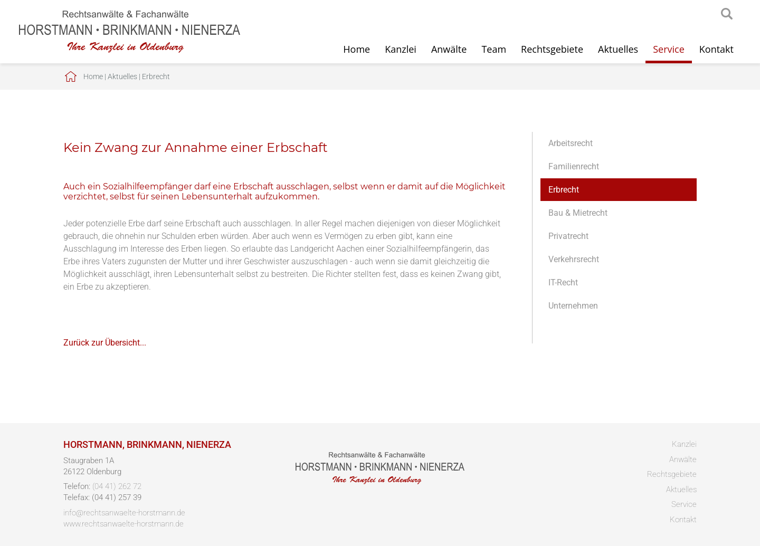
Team (493, 49)
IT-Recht (563, 282)
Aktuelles (618, 49)
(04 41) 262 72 (116, 486)
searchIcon (726, 14)
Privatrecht (568, 236)
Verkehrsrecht (573, 259)
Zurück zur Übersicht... (104, 343)
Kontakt (716, 49)
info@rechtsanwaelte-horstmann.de (124, 513)
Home (356, 49)
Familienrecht (573, 166)
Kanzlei (400, 49)
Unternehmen (573, 306)
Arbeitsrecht (570, 143)
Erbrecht (156, 76)
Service (669, 49)
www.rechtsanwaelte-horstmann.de (123, 524)
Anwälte (449, 49)
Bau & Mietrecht (577, 213)
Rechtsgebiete (552, 49)
